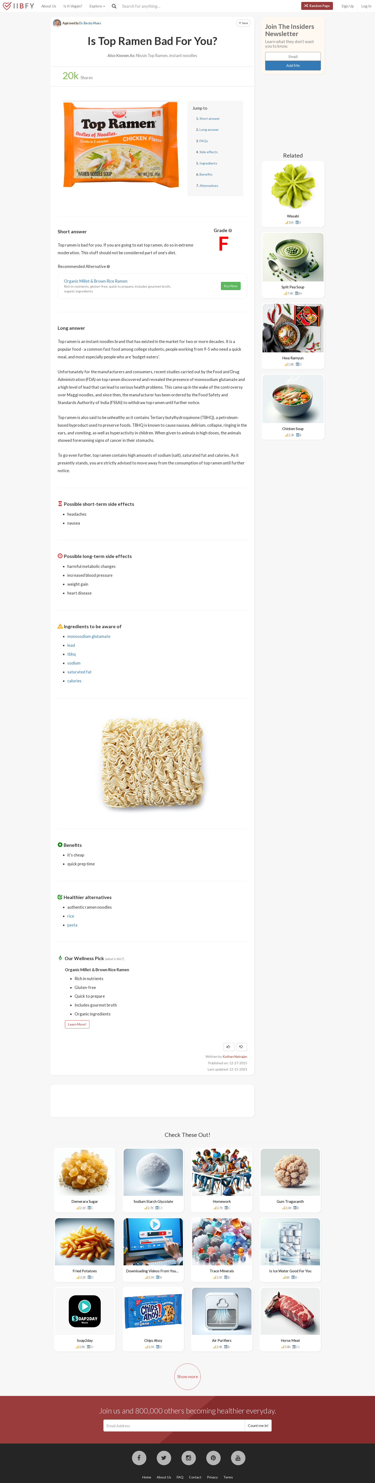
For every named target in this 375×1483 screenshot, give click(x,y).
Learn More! (77, 1024)
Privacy (212, 1477)
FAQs (204, 141)
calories (74, 680)
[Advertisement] (145, 1100)
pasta (72, 924)
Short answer (210, 118)
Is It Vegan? (72, 6)
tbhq (71, 654)
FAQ (180, 1477)
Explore (97, 6)
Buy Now (231, 286)
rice (70, 916)
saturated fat (79, 671)
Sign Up (348, 6)
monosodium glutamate (88, 636)
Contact (195, 1477)
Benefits (206, 174)
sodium (74, 662)
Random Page (317, 6)
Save (243, 23)
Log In (366, 6)
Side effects (209, 152)
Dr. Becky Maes (90, 23)
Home (146, 1477)
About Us (48, 6)
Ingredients (208, 163)
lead (71, 645)
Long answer (209, 129)
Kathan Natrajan (235, 1056)
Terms (228, 1477)
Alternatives (209, 186)
